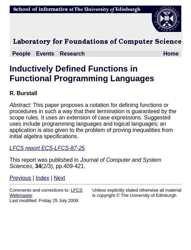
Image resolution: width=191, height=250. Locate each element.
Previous (20, 178)
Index (42, 178)
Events (45, 54)
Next (59, 178)
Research (72, 54)
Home (171, 54)
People (21, 54)
